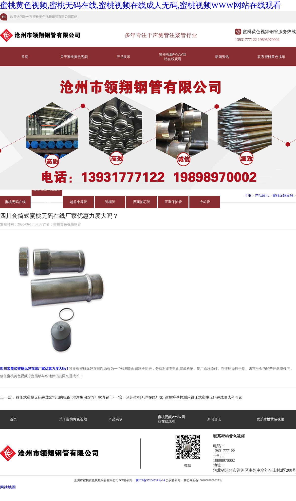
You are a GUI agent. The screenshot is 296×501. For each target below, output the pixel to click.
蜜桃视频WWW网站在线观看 (172, 57)
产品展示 (123, 57)
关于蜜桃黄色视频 (74, 57)
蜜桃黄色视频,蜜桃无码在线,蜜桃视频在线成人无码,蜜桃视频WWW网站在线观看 (140, 5)
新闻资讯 (222, 57)
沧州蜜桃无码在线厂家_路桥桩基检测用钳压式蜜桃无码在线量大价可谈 (184, 397)
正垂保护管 (173, 202)
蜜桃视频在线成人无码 (47, 192)
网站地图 (8, 487)
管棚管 (110, 202)
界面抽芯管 (141, 202)
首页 (24, 57)
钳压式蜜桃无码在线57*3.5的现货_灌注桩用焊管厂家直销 (62, 397)
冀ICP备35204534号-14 (150, 480)
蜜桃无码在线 (15, 202)
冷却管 (205, 202)
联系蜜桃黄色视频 (271, 57)
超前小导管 (78, 202)
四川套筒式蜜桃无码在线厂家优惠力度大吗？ (34, 369)
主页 (247, 196)
